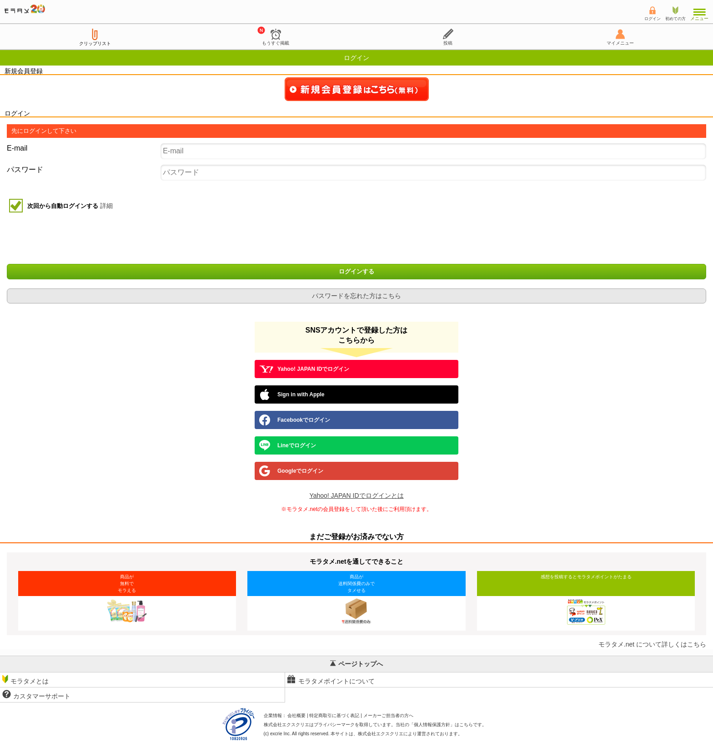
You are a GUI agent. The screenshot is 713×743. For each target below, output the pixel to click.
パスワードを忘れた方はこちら (356, 295)
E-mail (17, 148)
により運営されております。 (410, 733)
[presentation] (357, 239)
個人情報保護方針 (432, 724)
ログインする (356, 271)
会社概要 (296, 715)
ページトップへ (356, 663)
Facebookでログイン (294, 419)
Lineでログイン (287, 445)
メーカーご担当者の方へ (388, 715)
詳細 (106, 205)
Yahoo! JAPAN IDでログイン (304, 369)
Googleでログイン (291, 470)
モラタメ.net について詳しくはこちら (652, 644)
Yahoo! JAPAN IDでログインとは (356, 495)
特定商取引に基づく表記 (334, 715)
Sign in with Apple (292, 394)
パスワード (25, 169)
